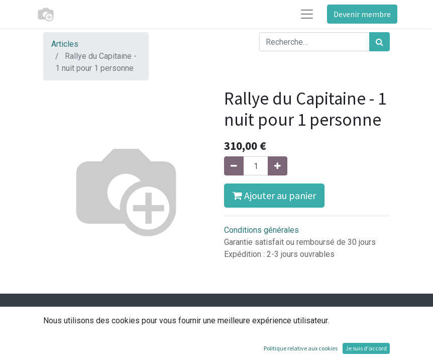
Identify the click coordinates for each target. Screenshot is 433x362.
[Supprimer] (234, 165)
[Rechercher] (379, 41)
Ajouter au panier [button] (274, 195)
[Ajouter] (277, 165)
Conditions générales (261, 230)
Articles (64, 44)
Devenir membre (362, 14)
